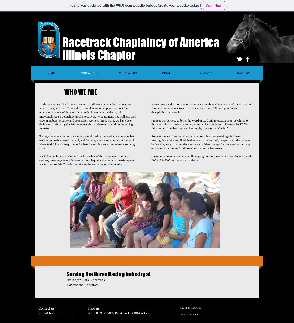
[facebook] (247, 59)
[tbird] (239, 59)
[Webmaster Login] (190, 314)
